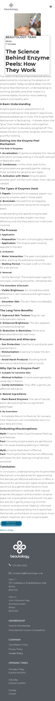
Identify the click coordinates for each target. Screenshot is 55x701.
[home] (10, 6)
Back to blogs (6, 530)
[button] (51, 7)
